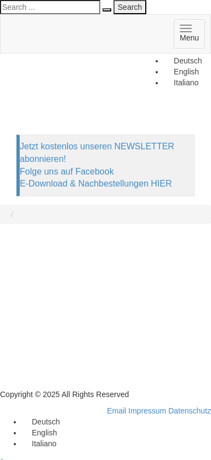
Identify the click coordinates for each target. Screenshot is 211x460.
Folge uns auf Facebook (67, 171)
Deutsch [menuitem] (188, 60)
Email (116, 410)
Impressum (147, 410)
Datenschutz (189, 410)
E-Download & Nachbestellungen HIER (96, 183)
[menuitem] (183, 60)
